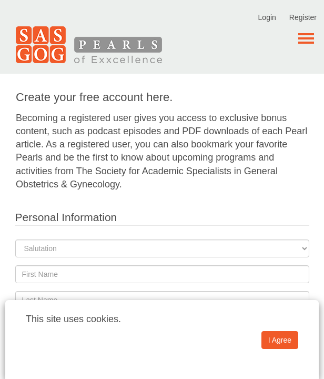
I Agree (279, 340)
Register (303, 17)
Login (267, 17)
